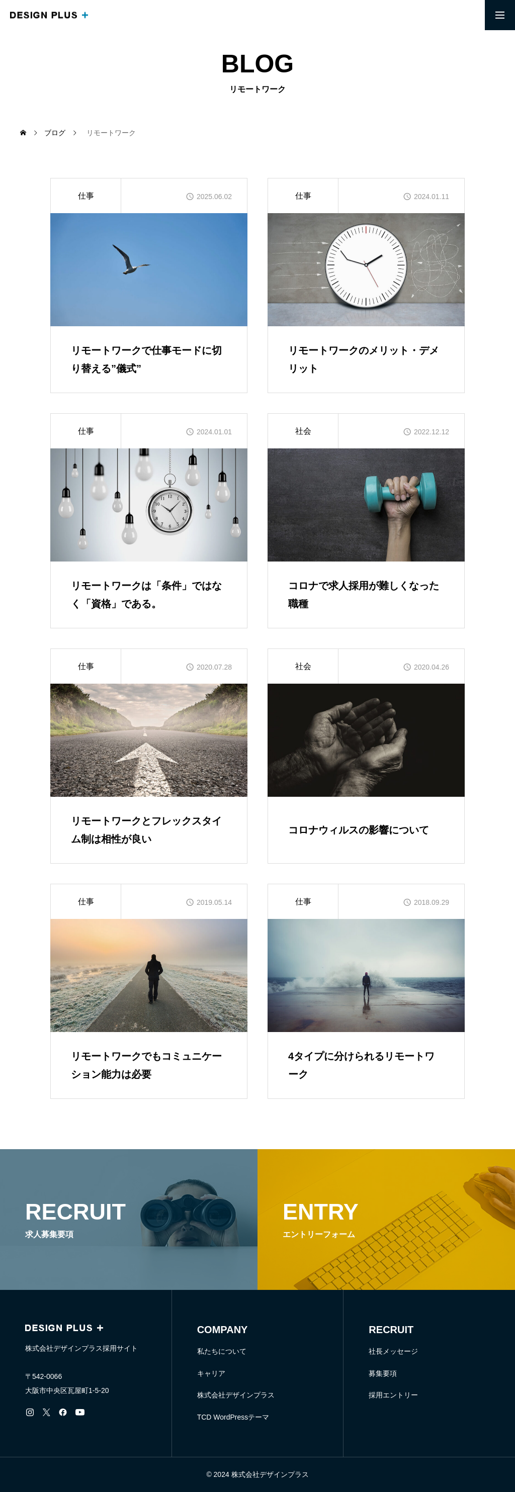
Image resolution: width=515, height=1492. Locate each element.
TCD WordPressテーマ (233, 1417)
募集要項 (383, 1373)
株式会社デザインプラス (236, 1395)
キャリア (211, 1373)
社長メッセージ (393, 1351)
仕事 (86, 196)
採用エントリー (393, 1395)
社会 (303, 431)
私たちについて (221, 1351)
